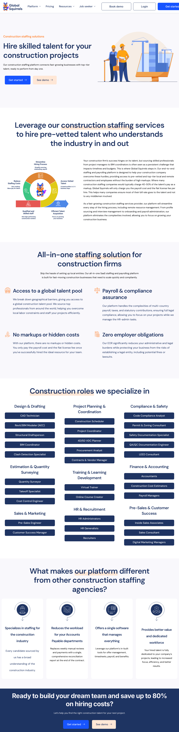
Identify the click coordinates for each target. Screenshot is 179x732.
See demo (45, 80)
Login (144, 6)
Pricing (50, 6)
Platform (34, 6)
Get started (18, 80)
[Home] (12, 6)
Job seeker (87, 6)
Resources (66, 6)
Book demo (116, 6)
